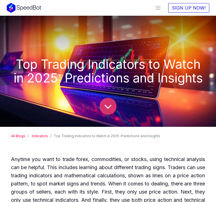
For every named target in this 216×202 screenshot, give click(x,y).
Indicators (40, 136)
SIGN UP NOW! (189, 8)
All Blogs (18, 136)
